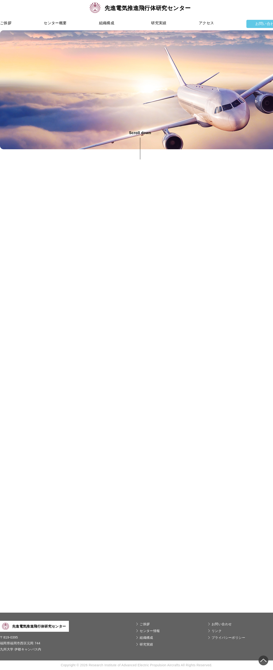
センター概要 (55, 23)
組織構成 (106, 23)
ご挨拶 (5, 23)
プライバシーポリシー (228, 637)
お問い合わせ (222, 624)
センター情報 (150, 631)
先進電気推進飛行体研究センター (140, 8)
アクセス (206, 23)
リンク (217, 631)
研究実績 (159, 23)
